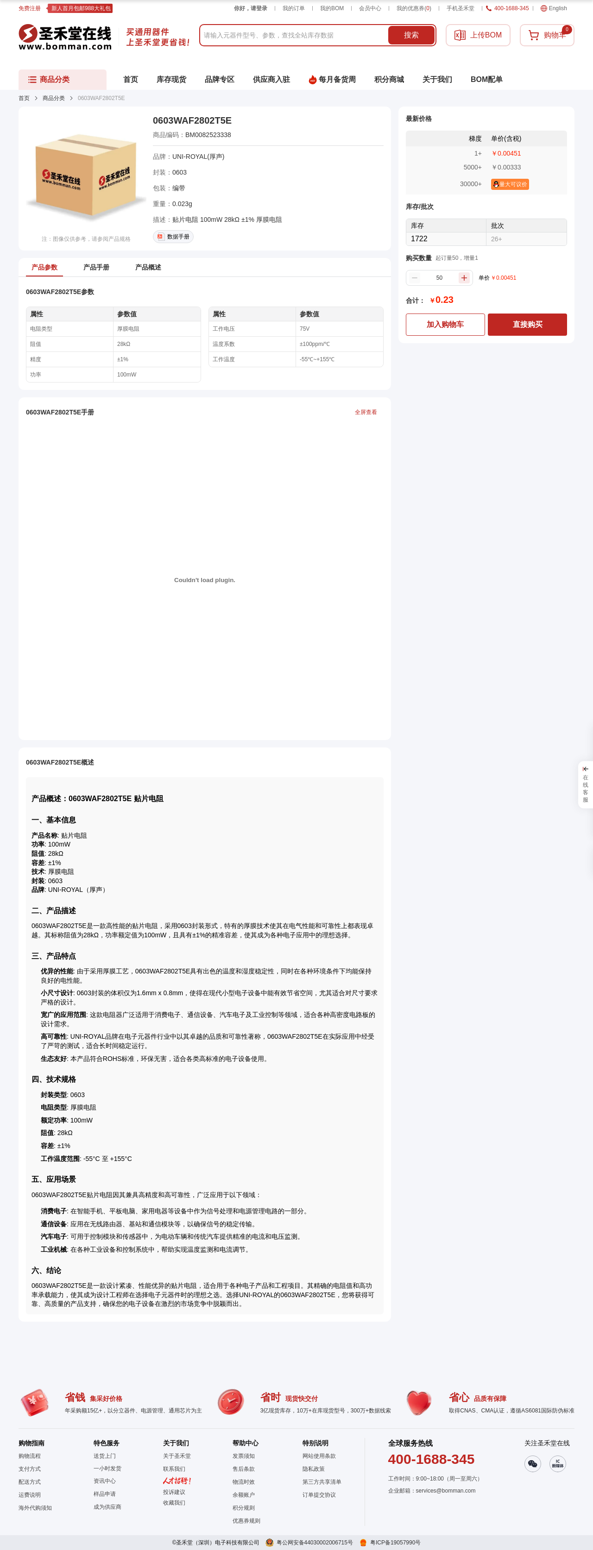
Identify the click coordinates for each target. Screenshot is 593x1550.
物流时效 (244, 1482)
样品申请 (105, 1494)
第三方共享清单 (322, 1482)
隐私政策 (314, 1469)
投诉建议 (174, 1492)
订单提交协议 (319, 1495)
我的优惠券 (414, 8)
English (554, 8)
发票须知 (244, 1456)
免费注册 (30, 8)
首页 (24, 98)
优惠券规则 (246, 1521)
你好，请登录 (250, 8)
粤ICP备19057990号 (395, 1542)
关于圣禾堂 (177, 1456)
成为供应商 (107, 1507)
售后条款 (244, 1469)
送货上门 (105, 1456)
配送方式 (30, 1482)
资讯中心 (105, 1481)
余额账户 (244, 1495)
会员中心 (370, 8)
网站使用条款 (319, 1456)
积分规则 (244, 1508)
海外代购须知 (35, 1508)
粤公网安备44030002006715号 (315, 1542)
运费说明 (30, 1495)
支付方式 (30, 1469)
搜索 (411, 35)
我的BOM (332, 8)
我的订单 (294, 8)
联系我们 (174, 1469)
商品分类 (54, 98)
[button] (177, 1503)
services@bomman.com (446, 1490)
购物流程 (30, 1456)
